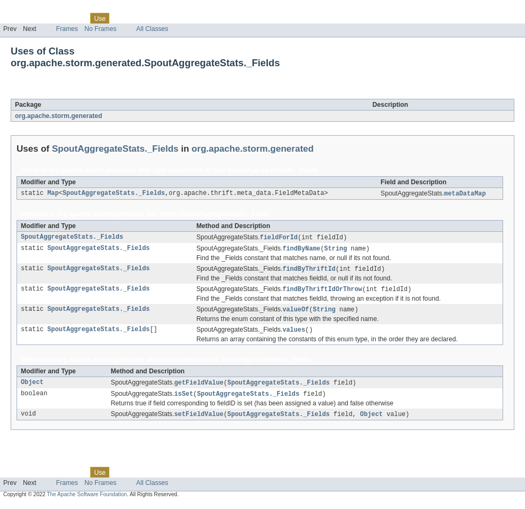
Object (32, 386)
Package (49, 18)
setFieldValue (199, 419)
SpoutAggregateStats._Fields (118, 93)
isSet (184, 398)
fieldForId (279, 238)
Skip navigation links (29, 9)
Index (182, 18)
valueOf (295, 312)
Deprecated (152, 18)
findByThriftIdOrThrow (322, 291)
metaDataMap (465, 194)
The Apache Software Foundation (87, 500)
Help (203, 18)
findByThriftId (309, 271)
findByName (301, 250)
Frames (67, 29)
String (335, 250)
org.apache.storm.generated (58, 116)
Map (53, 194)
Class (76, 18)
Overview (16, 18)
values (293, 333)
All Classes (152, 29)
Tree (122, 18)
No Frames (100, 29)
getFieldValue (199, 386)
